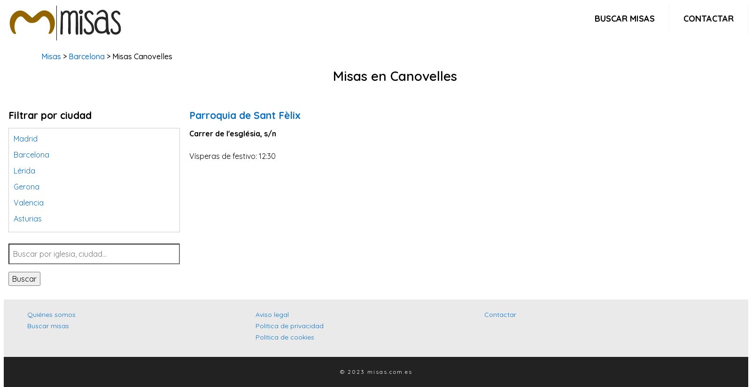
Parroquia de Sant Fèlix (245, 115)
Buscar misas (625, 18)
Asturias (28, 218)
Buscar (24, 279)
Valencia (29, 202)
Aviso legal (272, 314)
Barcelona (87, 56)
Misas (51, 56)
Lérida (24, 170)
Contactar (708, 18)
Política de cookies (285, 337)
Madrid (26, 138)
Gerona (26, 186)
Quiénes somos (51, 314)
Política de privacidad (290, 326)
